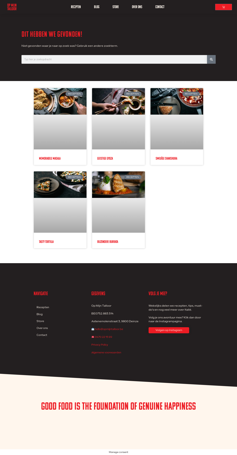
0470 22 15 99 (104, 336)
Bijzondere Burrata (107, 242)
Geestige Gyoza (105, 158)
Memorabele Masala (50, 158)
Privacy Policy (100, 344)
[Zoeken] (211, 59)
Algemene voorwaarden (107, 352)
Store (116, 7)
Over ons (137, 7)
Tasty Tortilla (46, 242)
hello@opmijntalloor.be (110, 329)
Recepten (76, 7)
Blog (96, 7)
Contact (159, 7)
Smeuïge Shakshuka (166, 158)
